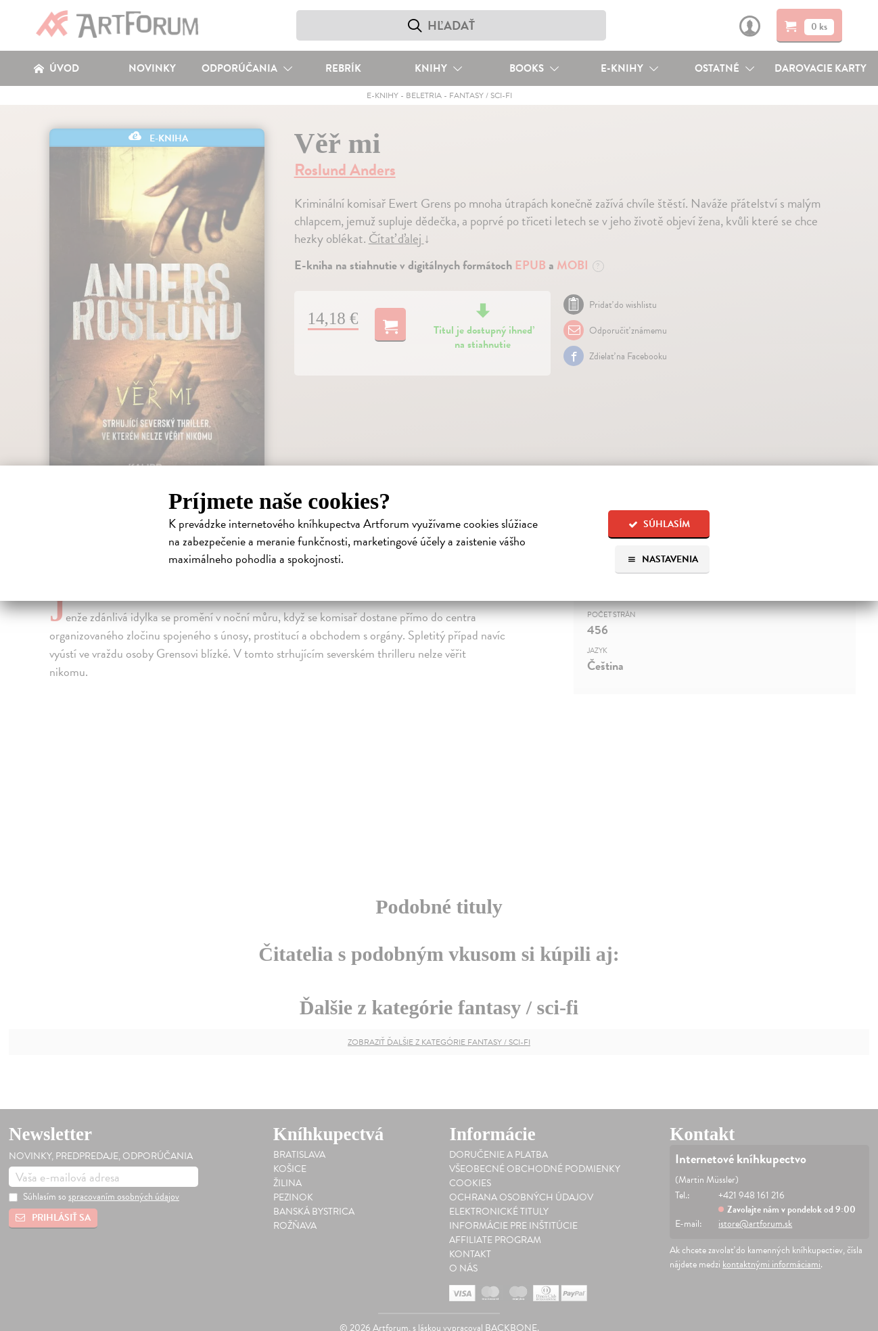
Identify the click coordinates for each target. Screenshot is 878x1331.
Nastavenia (662, 559)
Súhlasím (659, 524)
